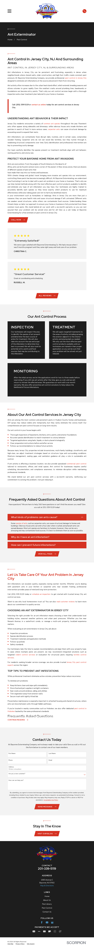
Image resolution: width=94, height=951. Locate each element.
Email (50, 763)
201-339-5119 (47, 872)
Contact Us (47, 915)
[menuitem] (10, 947)
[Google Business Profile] (52, 925)
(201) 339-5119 (17, 597)
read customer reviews (65, 604)
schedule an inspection (41, 597)
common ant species (52, 123)
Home (47, 899)
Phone (10, 763)
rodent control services (25, 657)
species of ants (21, 523)
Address (11, 770)
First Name (11, 756)
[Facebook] (42, 925)
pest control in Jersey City (75, 78)
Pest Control (47, 911)
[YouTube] (47, 925)
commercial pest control (76, 464)
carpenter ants (54, 129)
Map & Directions (47, 889)
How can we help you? (15, 783)
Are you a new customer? (16, 776)
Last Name (52, 756)
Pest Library (47, 907)
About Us (47, 903)
